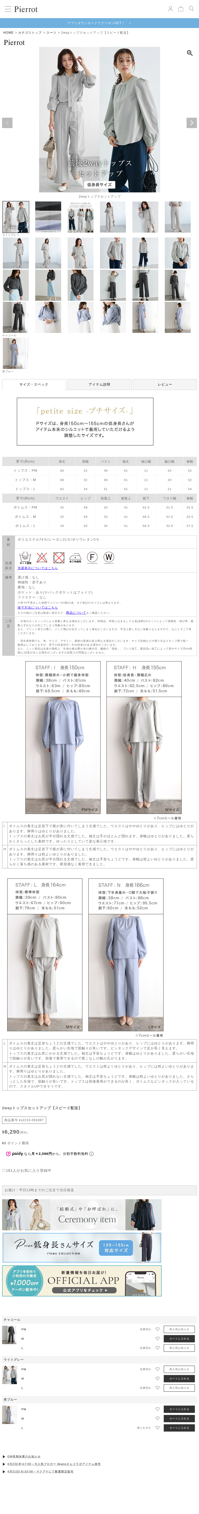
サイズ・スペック (33, 384)
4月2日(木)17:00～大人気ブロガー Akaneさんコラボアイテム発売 (54, 1464)
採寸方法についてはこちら (38, 607)
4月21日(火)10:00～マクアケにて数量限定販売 (40, 1471)
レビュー (165, 384)
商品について (76, 613)
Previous (7, 123)
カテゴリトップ (30, 32)
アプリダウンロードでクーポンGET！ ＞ (99, 23)
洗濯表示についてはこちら (38, 568)
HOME (8, 32)
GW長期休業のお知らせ (24, 1456)
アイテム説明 (99, 384)
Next (192, 123)
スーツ (51, 32)
